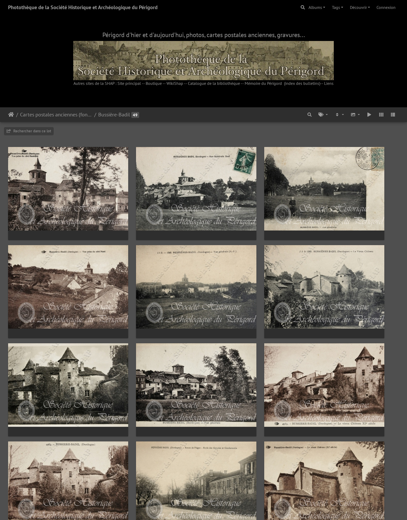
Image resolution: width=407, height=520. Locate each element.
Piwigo (215, 509)
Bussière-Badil (114, 114)
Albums (315, 7)
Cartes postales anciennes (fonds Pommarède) (56, 114)
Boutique (154, 83)
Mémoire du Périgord (263, 83)
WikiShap (174, 83)
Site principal (129, 83)
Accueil (11, 115)
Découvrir (358, 7)
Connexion (386, 7)
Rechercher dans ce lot (29, 130)
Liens (329, 83)
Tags (336, 7)
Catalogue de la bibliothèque (214, 83)
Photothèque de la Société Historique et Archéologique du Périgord (83, 7)
